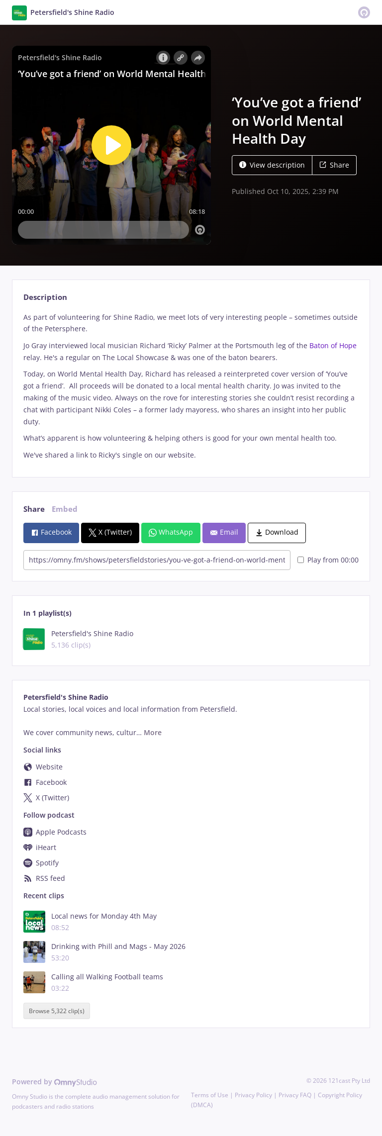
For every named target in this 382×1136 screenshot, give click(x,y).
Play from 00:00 (328, 560)
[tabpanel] (190, 386)
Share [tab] (34, 509)
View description (272, 165)
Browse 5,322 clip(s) (57, 1011)
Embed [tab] (65, 509)
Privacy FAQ (295, 1095)
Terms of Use (209, 1095)
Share (334, 165)
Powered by (54, 1081)
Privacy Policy (253, 1095)
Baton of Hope (333, 345)
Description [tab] (45, 297)
